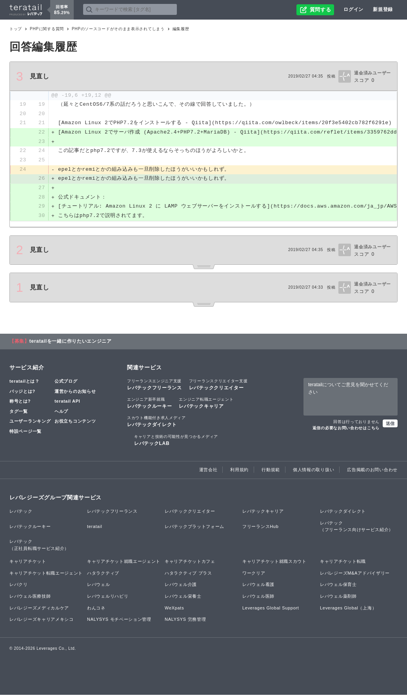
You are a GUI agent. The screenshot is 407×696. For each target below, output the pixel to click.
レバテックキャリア (206, 404)
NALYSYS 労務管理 (185, 620)
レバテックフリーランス (154, 386)
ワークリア (253, 574)
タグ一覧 (18, 412)
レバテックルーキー (149, 404)
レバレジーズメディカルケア (39, 609)
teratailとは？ (24, 382)
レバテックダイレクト (156, 422)
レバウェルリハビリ (107, 597)
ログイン (353, 9)
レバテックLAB (176, 441)
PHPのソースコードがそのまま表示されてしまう (118, 29)
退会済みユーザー (372, 73)
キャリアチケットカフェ (190, 562)
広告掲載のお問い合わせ (372, 470)
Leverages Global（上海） (348, 609)
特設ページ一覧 (25, 432)
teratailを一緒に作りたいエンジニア (70, 342)
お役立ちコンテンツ (75, 422)
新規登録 (383, 9)
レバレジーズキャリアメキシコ (41, 620)
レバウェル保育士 (338, 586)
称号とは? (20, 402)
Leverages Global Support (270, 609)
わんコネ (96, 609)
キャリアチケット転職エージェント (46, 574)
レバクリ (18, 586)
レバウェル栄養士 (183, 597)
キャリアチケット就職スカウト (274, 562)
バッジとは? (22, 392)
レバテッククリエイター (218, 386)
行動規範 (271, 470)
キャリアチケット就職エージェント (123, 562)
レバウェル (98, 586)
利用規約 (239, 470)
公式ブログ (66, 382)
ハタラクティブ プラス (188, 574)
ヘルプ (61, 412)
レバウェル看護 (258, 586)
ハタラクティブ (103, 574)
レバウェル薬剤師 (338, 597)
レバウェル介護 (181, 586)
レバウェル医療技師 (30, 597)
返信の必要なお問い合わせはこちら (346, 429)
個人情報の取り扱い (313, 470)
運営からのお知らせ (75, 392)
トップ (15, 29)
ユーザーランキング (30, 422)
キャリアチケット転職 (343, 562)
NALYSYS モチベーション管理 (119, 620)
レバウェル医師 (258, 597)
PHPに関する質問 (47, 29)
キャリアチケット (27, 562)
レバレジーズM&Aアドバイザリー (355, 574)
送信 (390, 424)
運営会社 (208, 470)
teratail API (67, 402)
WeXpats (174, 609)
